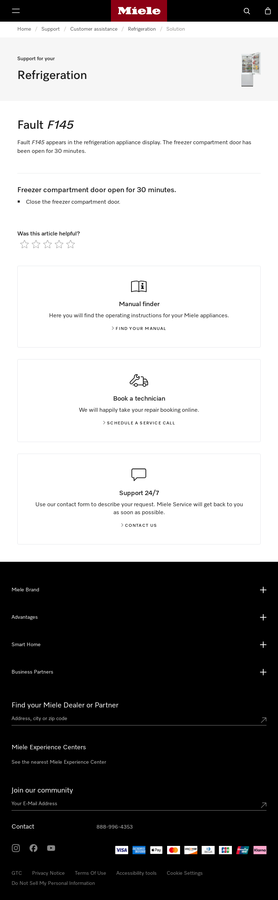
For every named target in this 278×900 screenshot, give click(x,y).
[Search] (247, 10)
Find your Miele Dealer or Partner (65, 705)
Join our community (42, 790)
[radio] (24, 244)
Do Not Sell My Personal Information (53, 883)
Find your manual (139, 329)
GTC (17, 873)
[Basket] (268, 10)
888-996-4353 (115, 827)
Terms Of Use (90, 873)
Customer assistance (93, 29)
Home (24, 29)
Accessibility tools (136, 873)
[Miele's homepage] (139, 11)
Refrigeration (142, 29)
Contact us (139, 526)
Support (50, 29)
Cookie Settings (185, 873)
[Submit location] (263, 720)
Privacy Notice (48, 873)
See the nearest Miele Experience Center (59, 762)
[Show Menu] (16, 10)
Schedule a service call (139, 423)
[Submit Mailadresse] (263, 805)
